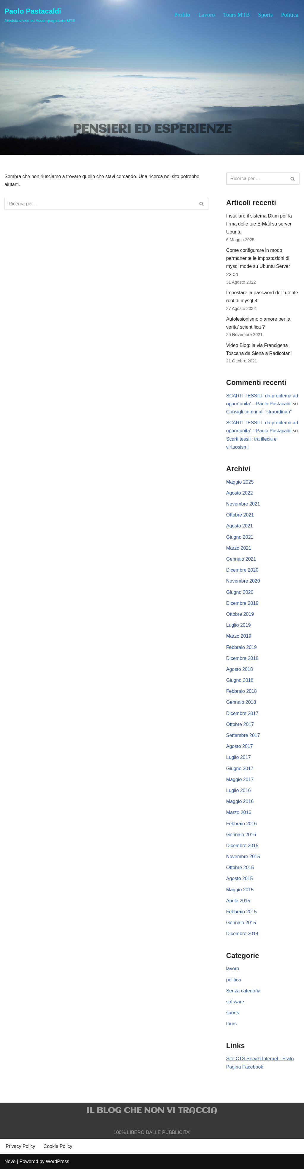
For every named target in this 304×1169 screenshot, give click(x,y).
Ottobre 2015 (240, 867)
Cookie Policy (58, 1146)
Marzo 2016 (238, 812)
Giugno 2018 (240, 680)
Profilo (182, 15)
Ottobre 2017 (240, 724)
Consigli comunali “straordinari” (259, 411)
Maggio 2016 (240, 801)
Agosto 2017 (239, 746)
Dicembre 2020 (242, 569)
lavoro (232, 968)
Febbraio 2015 (241, 911)
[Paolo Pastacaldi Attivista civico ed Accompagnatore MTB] (39, 14)
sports (232, 1012)
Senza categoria (243, 990)
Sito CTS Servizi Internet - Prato (260, 1058)
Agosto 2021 (239, 525)
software (235, 1001)
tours (231, 1023)
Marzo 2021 (238, 548)
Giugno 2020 (240, 592)
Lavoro (206, 15)
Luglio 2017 (238, 757)
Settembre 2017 (243, 735)
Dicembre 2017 (242, 713)
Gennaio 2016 (241, 834)
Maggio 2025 (240, 481)
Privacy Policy (20, 1146)
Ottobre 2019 (240, 614)
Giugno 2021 (240, 537)
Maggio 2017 (240, 779)
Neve (9, 1161)
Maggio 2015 (240, 889)
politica (233, 979)
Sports (265, 15)
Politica (289, 15)
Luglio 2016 (238, 790)
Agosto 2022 (239, 492)
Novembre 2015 (243, 856)
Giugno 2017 (240, 768)
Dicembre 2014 (242, 933)
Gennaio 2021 (241, 559)
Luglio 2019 (238, 625)
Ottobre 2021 (240, 514)
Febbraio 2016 (241, 823)
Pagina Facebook (244, 1066)
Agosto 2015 (239, 878)
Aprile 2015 (238, 900)
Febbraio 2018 (241, 691)
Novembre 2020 (243, 580)
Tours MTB (236, 15)
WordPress (57, 1161)
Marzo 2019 (238, 636)
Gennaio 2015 (241, 922)
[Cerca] (99, 204)
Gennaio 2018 (241, 702)
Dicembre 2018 (242, 658)
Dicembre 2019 (242, 603)
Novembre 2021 (243, 503)
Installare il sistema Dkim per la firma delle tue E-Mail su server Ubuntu (259, 223)
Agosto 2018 (239, 669)
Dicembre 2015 (242, 845)
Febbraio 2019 (241, 647)
